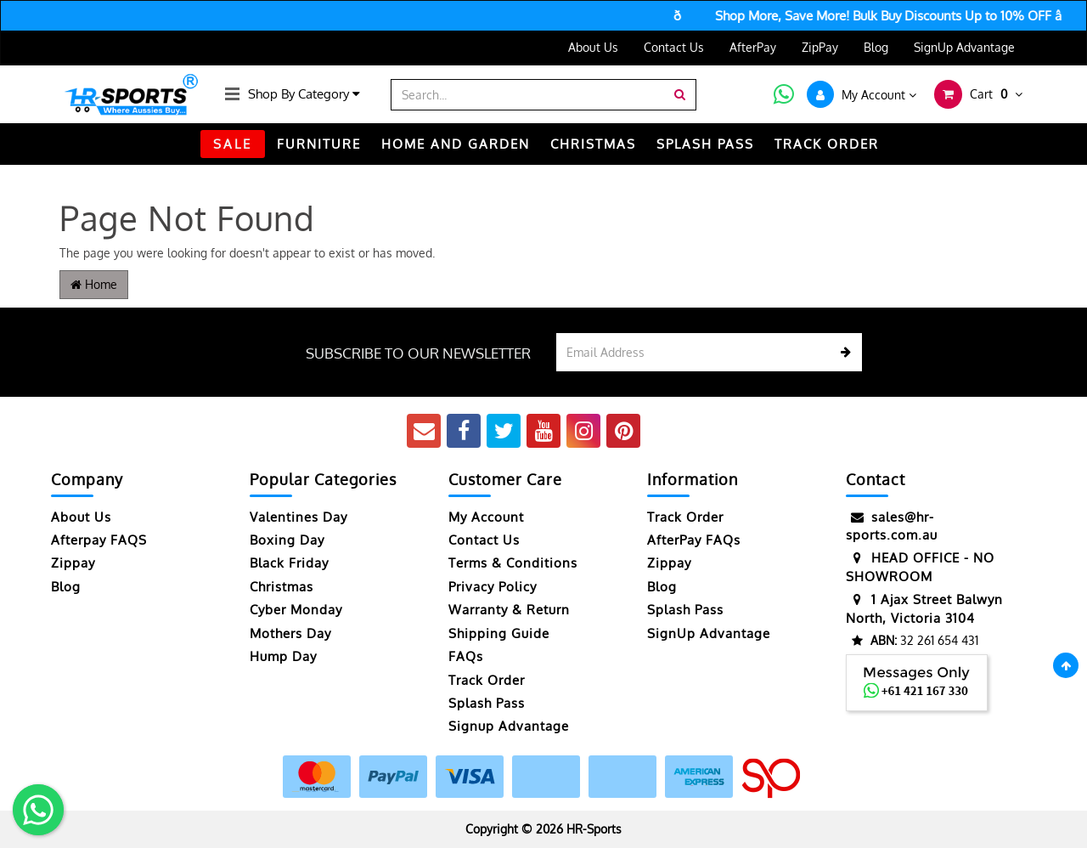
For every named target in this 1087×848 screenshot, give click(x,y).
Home (93, 284)
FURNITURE (319, 144)
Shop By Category (304, 94)
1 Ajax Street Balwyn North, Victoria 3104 (924, 608)
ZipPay (820, 47)
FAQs (465, 656)
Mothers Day (290, 633)
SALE (232, 144)
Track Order (486, 680)
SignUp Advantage (964, 47)
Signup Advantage (508, 726)
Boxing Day (287, 540)
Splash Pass (705, 144)
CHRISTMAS (593, 144)
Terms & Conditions (512, 563)
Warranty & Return (509, 610)
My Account (486, 517)
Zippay (73, 563)
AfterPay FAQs (694, 540)
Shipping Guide (498, 633)
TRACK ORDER (826, 144)
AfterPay (752, 47)
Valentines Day (298, 517)
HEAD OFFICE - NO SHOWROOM (920, 566)
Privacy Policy (492, 587)
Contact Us (674, 47)
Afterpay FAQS (99, 540)
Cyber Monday (296, 610)
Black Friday (289, 563)
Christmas (281, 587)
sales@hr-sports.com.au (892, 525)
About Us (593, 47)
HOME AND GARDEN (455, 144)
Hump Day (283, 656)
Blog (876, 47)
